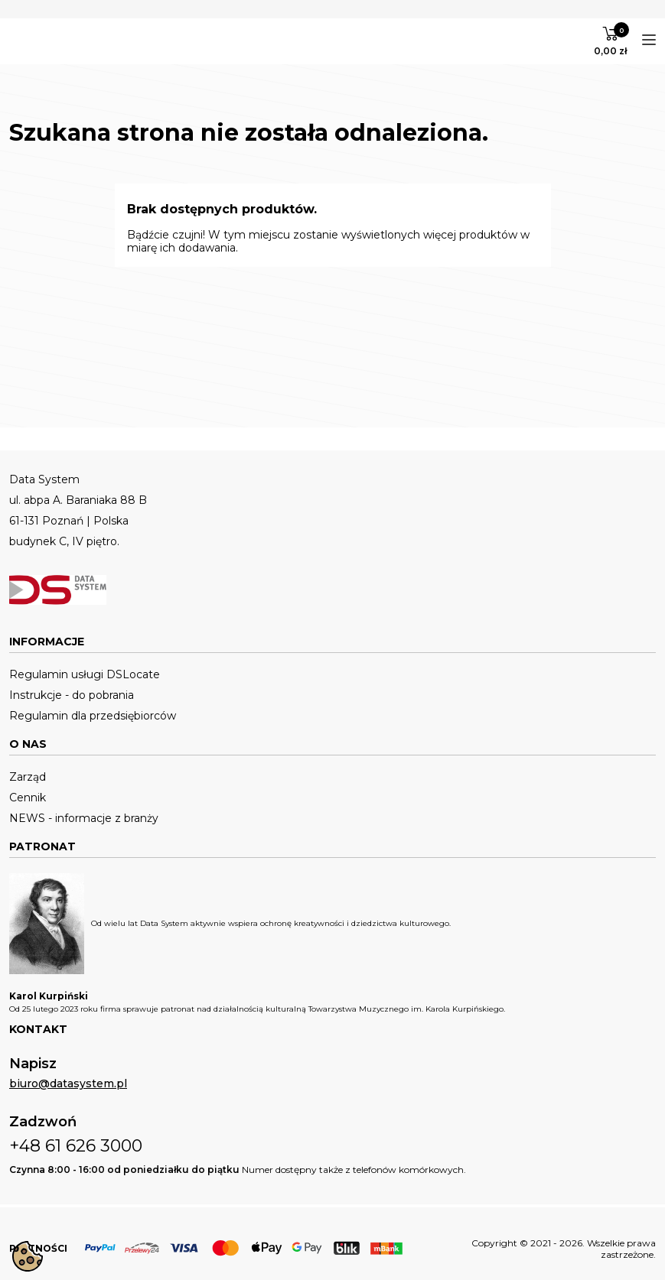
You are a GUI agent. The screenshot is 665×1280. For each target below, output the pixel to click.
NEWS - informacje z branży (83, 818)
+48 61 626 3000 (75, 1145)
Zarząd (27, 777)
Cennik (27, 797)
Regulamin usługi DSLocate (84, 674)
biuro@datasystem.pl (68, 1083)
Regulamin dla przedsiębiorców (92, 716)
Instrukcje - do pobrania (71, 695)
